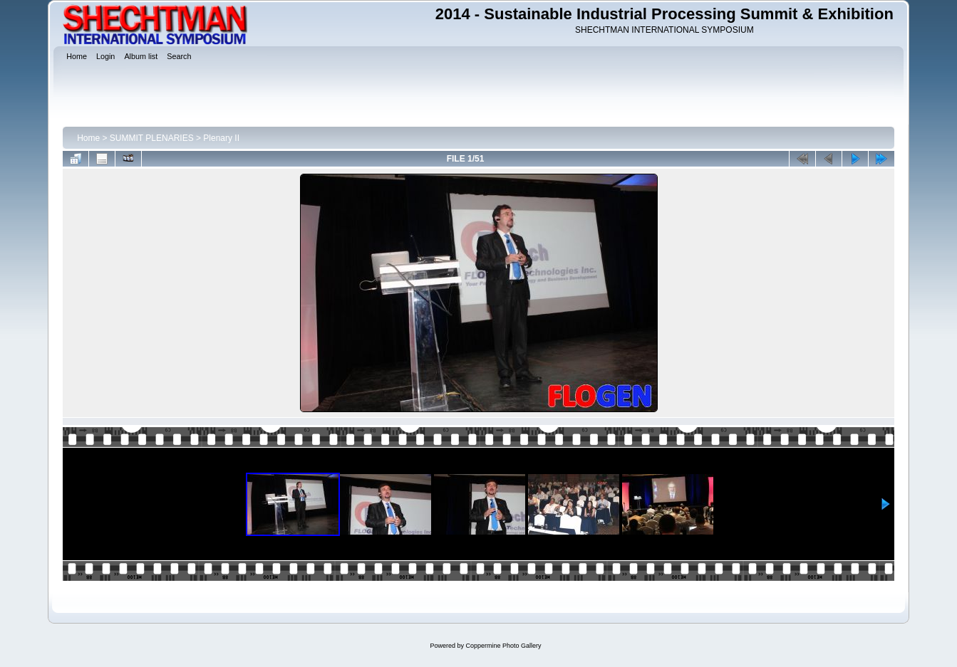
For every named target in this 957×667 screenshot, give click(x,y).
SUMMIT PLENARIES (152, 138)
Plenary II (221, 138)
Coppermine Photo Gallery (503, 645)
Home (88, 138)
